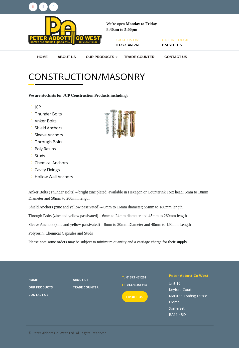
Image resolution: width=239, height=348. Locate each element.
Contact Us (175, 57)
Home (42, 57)
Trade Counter (139, 57)
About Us (67, 57)
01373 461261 (134, 277)
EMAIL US (134, 296)
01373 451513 (134, 285)
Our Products (100, 57)
